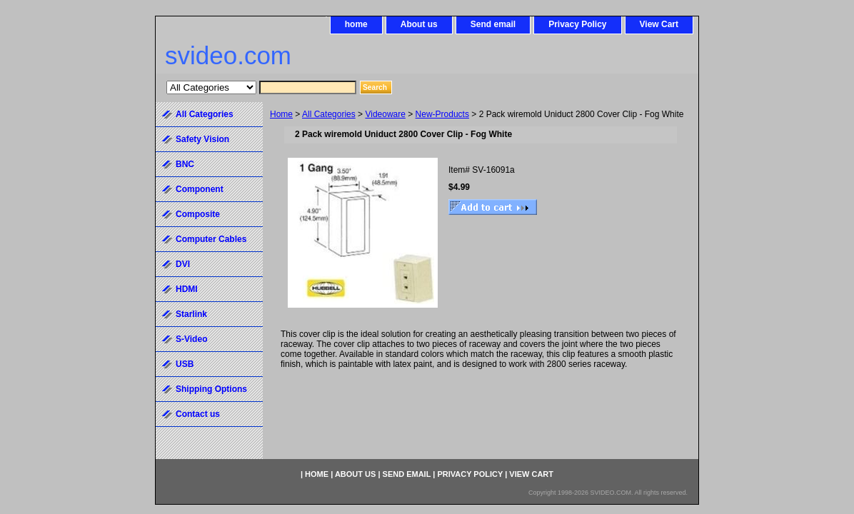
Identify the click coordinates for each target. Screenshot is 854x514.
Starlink (191, 314)
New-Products (442, 114)
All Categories (329, 114)
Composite (198, 214)
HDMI (187, 289)
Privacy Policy (577, 24)
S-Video (191, 339)
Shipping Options (211, 389)
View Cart (659, 24)
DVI (183, 264)
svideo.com (228, 55)
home (356, 24)
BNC (185, 164)
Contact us (198, 414)
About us (419, 24)
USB (185, 364)
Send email (493, 24)
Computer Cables (211, 239)
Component (199, 189)
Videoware (385, 114)
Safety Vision (202, 139)
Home (281, 114)
